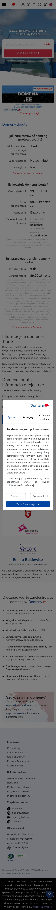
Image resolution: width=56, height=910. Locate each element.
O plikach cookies (44, 417)
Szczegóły (28, 417)
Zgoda (11, 417)
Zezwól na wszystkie (28, 504)
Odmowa (16, 496)
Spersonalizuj (40, 496)
